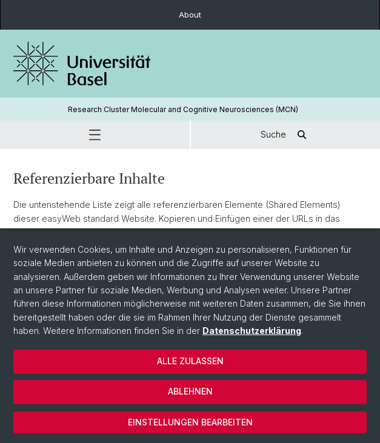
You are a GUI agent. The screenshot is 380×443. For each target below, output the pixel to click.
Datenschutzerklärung (251, 330)
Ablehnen (190, 391)
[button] (95, 135)
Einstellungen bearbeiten (190, 422)
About (190, 14)
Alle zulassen (190, 361)
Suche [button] (285, 135)
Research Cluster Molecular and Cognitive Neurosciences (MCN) (183, 109)
